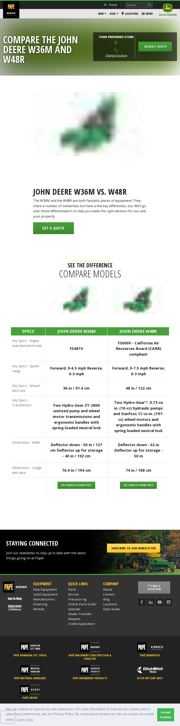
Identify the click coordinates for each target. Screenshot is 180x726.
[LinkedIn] (150, 599)
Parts (72, 589)
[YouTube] (159, 599)
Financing (40, 604)
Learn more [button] (24, 719)
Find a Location (157, 586)
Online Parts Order (82, 604)
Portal (110, 5)
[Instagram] (168, 599)
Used (113, 14)
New (101, 14)
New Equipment (45, 589)
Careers (109, 594)
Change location (116, 55)
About (107, 589)
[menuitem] (102, 14)
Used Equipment (45, 594)
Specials (74, 609)
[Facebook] (141, 599)
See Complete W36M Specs (76, 485)
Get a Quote (53, 228)
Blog (106, 599)
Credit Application (81, 624)
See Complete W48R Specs (138, 485)
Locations (130, 14)
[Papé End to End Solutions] (15, 608)
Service (73, 594)
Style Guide (111, 609)
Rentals (38, 609)
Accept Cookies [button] (165, 715)
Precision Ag (77, 599)
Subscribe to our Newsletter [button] (133, 548)
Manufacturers (44, 599)
